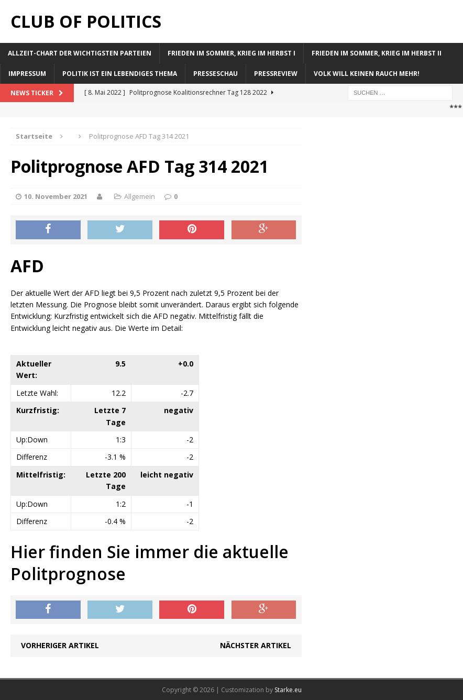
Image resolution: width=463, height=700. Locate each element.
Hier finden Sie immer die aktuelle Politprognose (149, 562)
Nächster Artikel (255, 645)
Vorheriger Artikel (60, 645)
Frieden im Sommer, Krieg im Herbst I (231, 53)
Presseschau (215, 73)
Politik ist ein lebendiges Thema (119, 73)
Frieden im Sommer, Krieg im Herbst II (377, 53)
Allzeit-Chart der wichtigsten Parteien (79, 53)
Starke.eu (288, 689)
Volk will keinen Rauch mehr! (367, 73)
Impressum (27, 73)
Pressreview (275, 73)
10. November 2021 (55, 196)
